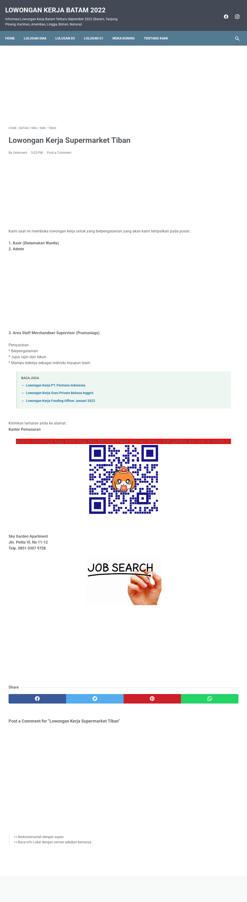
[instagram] (233, 11)
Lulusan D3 (68, 30)
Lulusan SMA (38, 30)
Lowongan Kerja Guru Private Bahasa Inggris (59, 394)
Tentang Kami (159, 30)
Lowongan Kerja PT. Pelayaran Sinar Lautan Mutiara (203, 295)
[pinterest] (104, 707)
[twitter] (66, 707)
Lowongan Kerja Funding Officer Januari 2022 (60, 402)
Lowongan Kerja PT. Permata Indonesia (55, 387)
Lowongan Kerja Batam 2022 (59, 5)
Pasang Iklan (121, 884)
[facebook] (222, 11)
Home (13, 30)
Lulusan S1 (97, 30)
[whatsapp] (143, 707)
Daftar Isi (142, 884)
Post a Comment (59, 148)
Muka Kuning (127, 30)
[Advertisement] (85, 79)
